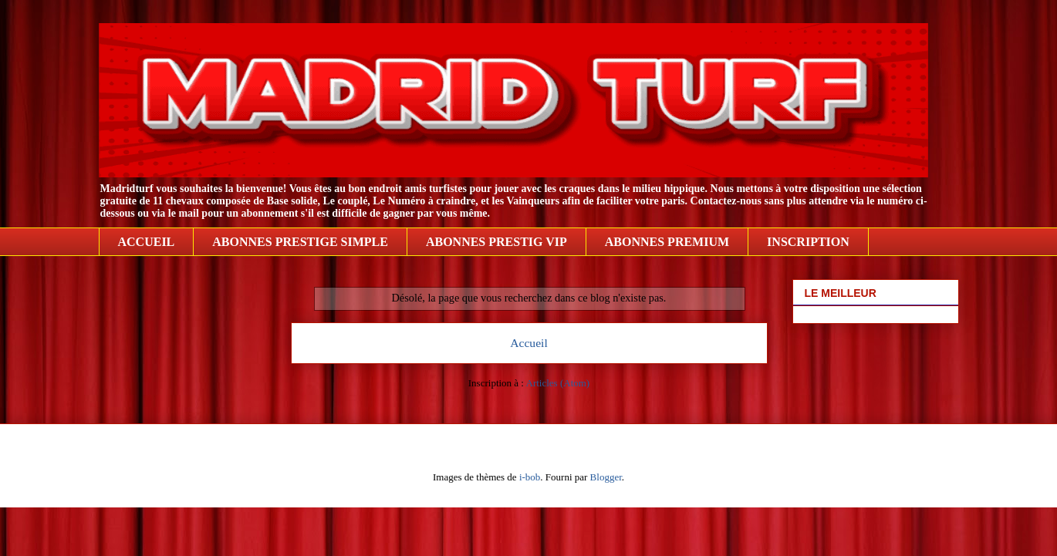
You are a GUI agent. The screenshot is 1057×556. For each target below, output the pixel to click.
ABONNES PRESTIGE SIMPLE (300, 241)
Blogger (606, 477)
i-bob (529, 477)
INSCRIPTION (808, 241)
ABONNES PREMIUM (667, 241)
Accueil (529, 342)
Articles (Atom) (558, 383)
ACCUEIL (146, 241)
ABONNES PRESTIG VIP (496, 241)
